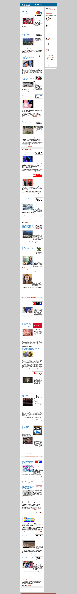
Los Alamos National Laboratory (50, 9)
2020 (47, 17)
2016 (47, 44)
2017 (47, 43)
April (48, 27)
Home (32, 588)
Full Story (27, 52)
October (48, 20)
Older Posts (41, 588)
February (48, 38)
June (48, 25)
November (48, 19)
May (48, 26)
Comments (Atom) (27, 590)
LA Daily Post (30, 453)
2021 (47, 16)
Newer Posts (22, 588)
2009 (47, 52)
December (48, 18)
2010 (47, 51)
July (48, 24)
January (48, 39)
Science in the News (49, 13)
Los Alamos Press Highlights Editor (50, 58)
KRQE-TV (26, 579)
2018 (47, 42)
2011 (47, 50)
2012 (47, 49)
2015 (47, 45)
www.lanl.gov (30, 146)
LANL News (48, 10)
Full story (38, 343)
